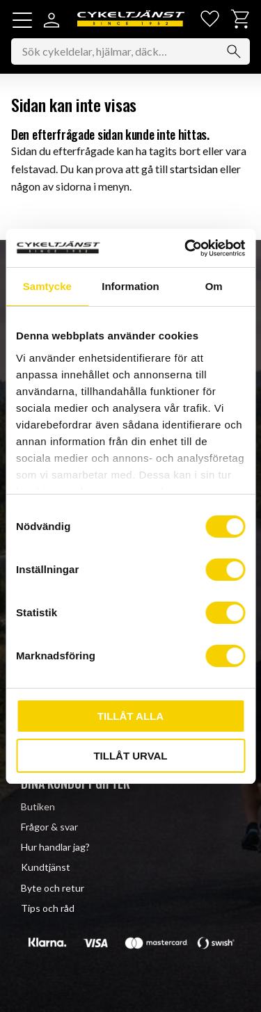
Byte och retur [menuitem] (52, 888)
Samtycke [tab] (47, 286)
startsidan (194, 168)
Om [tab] (214, 286)
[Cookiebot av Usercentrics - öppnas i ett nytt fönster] (186, 248)
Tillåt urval (130, 756)
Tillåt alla (130, 716)
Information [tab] (130, 286)
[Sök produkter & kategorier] (130, 51)
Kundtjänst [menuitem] (45, 867)
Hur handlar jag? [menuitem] (55, 847)
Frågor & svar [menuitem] (49, 827)
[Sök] (234, 51)
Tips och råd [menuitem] (47, 908)
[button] (22, 20)
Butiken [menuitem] (38, 806)
